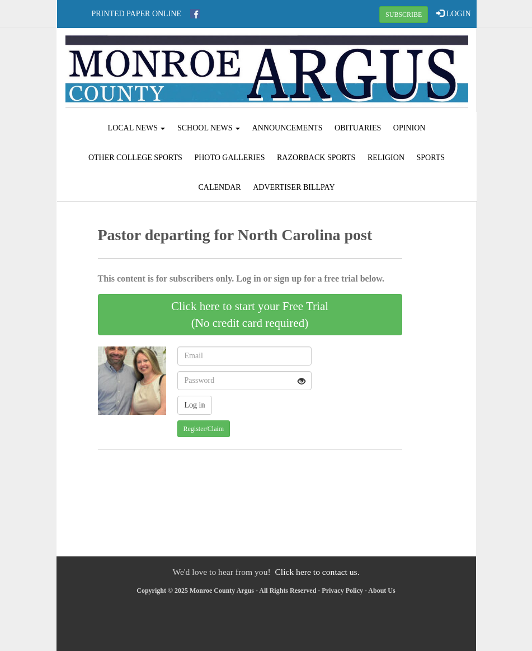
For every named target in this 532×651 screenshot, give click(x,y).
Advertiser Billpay (294, 187)
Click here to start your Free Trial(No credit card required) (249, 314)
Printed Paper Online (137, 14)
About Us (381, 590)
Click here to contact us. (317, 572)
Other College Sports (135, 157)
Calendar (219, 187)
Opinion (409, 128)
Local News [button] (137, 128)
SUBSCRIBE (403, 14)
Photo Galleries (229, 157)
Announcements (287, 128)
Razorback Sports (316, 157)
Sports (431, 157)
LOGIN (453, 13)
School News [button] (208, 128)
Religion (386, 157)
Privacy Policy (342, 590)
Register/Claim (203, 429)
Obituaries (358, 128)
